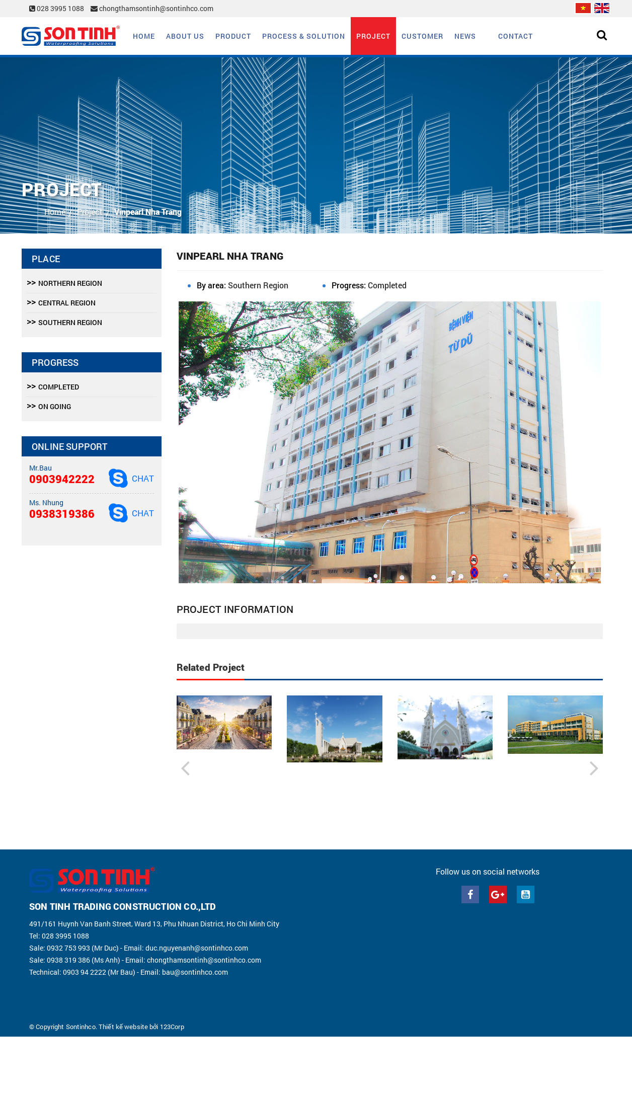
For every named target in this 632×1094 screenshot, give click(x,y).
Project (373, 36)
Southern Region (258, 285)
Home (144, 36)
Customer (422, 36)
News (465, 36)
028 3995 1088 (57, 8)
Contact (515, 36)
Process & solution (303, 36)
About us (185, 36)
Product (233, 36)
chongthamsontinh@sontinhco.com (152, 8)
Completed (387, 285)
